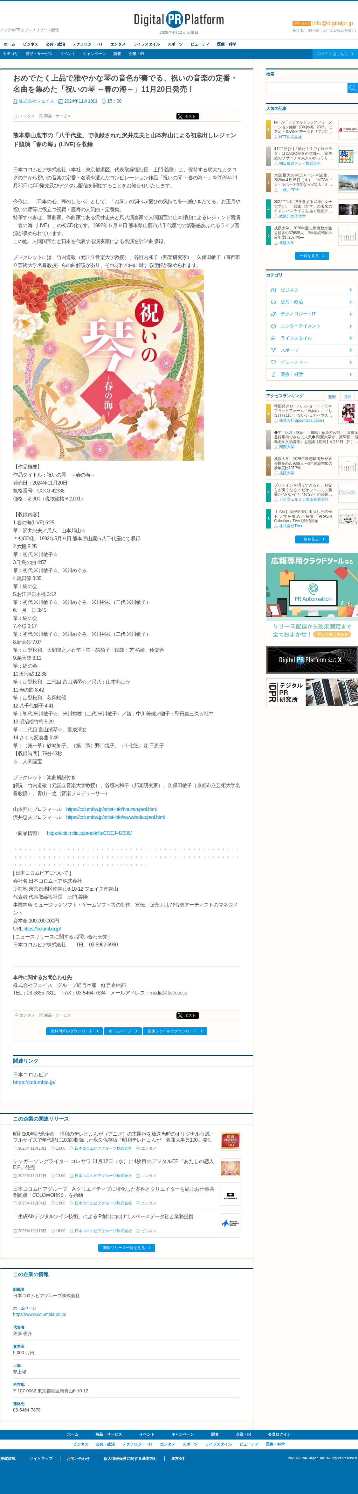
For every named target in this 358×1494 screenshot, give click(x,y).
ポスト (190, 116)
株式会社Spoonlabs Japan (301, 420)
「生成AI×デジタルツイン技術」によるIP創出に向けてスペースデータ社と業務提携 (103, 1216)
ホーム (9, 44)
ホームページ (120, 1031)
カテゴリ (10, 54)
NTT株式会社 (290, 137)
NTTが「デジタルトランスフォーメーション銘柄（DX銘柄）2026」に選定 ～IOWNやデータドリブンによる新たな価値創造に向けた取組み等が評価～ (303, 131)
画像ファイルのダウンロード (172, 1031)
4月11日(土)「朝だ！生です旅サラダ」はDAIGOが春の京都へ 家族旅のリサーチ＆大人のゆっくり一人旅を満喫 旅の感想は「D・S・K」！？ (303, 158)
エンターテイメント (301, 325)
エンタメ (118, 44)
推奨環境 (8, 1458)
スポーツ (175, 44)
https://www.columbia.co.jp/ (39, 1314)
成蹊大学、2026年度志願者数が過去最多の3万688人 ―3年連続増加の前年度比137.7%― (303, 233)
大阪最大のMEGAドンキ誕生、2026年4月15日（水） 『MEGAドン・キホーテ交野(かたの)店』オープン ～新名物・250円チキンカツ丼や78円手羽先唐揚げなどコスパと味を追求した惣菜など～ (303, 186)
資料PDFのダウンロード (72, 1031)
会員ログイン (279, 1434)
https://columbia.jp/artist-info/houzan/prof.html (111, 809)
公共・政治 (55, 44)
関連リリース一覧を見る (124, 1248)
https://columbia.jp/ (42, 928)
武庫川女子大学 (292, 216)
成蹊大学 (286, 243)
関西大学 (286, 447)
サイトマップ (41, 1458)
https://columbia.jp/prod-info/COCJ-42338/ (89, 833)
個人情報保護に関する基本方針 (130, 1458)
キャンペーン (94, 54)
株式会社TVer (290, 526)
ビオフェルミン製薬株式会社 (304, 499)
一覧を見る (309, 256)
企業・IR (136, 54)
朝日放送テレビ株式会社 (300, 163)
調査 (117, 54)
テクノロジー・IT (87, 44)
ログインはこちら (332, 54)
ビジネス (30, 44)
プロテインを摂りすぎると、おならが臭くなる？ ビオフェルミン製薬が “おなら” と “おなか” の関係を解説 (303, 492)
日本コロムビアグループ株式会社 (103, 1148)
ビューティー (294, 362)
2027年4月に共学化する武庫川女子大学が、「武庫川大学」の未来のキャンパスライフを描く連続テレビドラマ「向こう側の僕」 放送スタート (303, 210)
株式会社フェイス (36, 101)
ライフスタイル (146, 44)
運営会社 (178, 1458)
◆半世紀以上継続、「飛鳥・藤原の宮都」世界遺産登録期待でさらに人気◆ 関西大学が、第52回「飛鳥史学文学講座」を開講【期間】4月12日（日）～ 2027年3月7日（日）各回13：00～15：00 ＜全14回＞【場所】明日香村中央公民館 (316, 441)
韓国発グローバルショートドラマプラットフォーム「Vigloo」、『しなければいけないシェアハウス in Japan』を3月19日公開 (303, 413)
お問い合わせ (78, 1458)
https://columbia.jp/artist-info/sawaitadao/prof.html (115, 817)
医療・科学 (226, 44)
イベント (67, 54)
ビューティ (200, 44)
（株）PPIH (289, 190)
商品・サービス (39, 54)
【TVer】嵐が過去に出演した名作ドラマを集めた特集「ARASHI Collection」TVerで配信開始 (303, 516)
